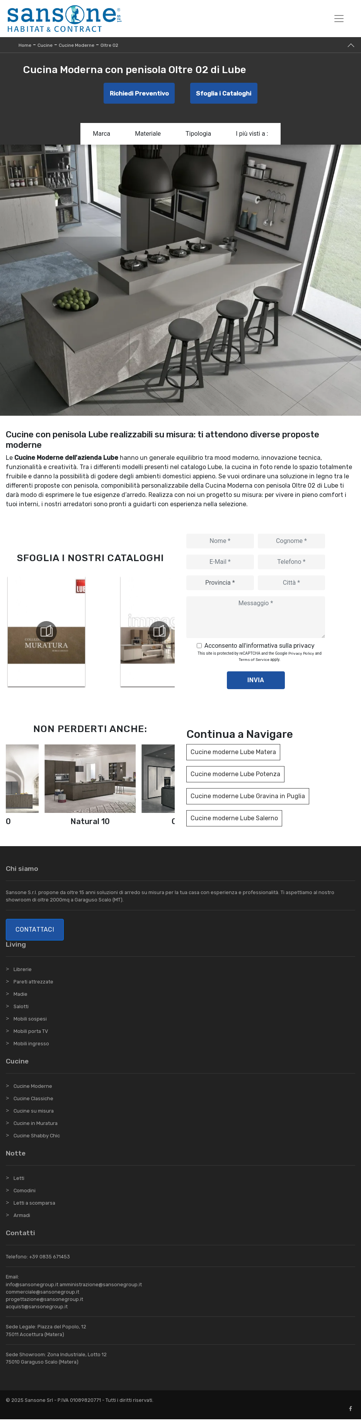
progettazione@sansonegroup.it (44, 1307)
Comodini (25, 1198)
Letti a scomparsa (34, 1211)
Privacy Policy (301, 656)
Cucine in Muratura (36, 1131)
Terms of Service (254, 662)
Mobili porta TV (31, 1038)
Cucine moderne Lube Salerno (234, 820)
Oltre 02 (109, 45)
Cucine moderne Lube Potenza (235, 776)
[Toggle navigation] (339, 18)
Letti (19, 1186)
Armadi (22, 1223)
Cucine (45, 45)
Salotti (21, 1014)
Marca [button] (101, 136)
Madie (20, 1001)
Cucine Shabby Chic (37, 1143)
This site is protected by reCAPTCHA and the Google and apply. (259, 659)
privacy (304, 648)
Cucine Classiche (33, 1106)
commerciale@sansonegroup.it (42, 1299)
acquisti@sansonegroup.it (37, 1314)
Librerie (23, 977)
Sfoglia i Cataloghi (225, 94)
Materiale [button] (148, 136)
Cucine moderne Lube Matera (233, 754)
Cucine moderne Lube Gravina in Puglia (248, 798)
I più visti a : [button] (252, 136)
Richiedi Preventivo (137, 94)
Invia (255, 682)
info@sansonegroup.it (32, 1292)
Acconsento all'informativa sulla (259, 648)
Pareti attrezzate (33, 989)
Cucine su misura (34, 1118)
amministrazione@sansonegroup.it (101, 1292)
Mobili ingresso (31, 1051)
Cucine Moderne (76, 45)
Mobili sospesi (30, 1026)
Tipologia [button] (198, 136)
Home (25, 45)
